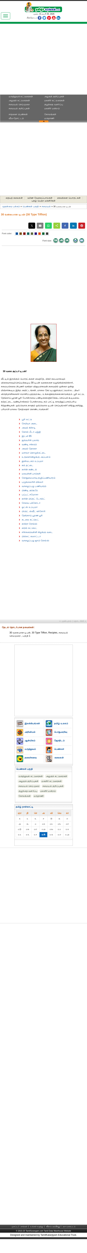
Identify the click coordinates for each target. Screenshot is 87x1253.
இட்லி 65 (27, 436)
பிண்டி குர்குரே (30, 490)
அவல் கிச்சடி (29, 427)
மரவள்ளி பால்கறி (31, 473)
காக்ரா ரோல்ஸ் (29, 524)
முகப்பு (15, 1226)
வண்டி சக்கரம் (29, 444)
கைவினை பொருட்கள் (69, 198)
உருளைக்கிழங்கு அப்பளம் (36, 457)
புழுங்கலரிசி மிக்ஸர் (32, 482)
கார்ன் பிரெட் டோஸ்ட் (33, 498)
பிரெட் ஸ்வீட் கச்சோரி (33, 511)
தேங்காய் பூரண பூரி (32, 515)
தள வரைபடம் (69, 1226)
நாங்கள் (24, 1226)
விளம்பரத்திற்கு (53, 1226)
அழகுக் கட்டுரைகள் (19, 100)
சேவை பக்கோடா (31, 503)
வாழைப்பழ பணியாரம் (34, 486)
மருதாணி (49, 118)
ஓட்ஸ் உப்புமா (29, 507)
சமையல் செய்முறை (19, 104)
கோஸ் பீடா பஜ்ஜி (31, 432)
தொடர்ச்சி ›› (79, 621)
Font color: (7, 233)
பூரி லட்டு (27, 419)
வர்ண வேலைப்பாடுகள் (39, 198)
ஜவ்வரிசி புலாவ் (30, 440)
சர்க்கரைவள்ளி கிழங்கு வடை (37, 532)
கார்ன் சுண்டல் (29, 469)
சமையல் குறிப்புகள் (19, 108)
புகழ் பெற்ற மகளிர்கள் (43, 200)
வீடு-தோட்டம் (16, 118)
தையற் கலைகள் (14, 198)
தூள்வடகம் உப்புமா (32, 461)
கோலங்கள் (50, 114)
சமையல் (46, 206)
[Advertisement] (43, 60)
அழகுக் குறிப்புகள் (54, 96)
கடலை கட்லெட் (30, 519)
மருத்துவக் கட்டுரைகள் (21, 96)
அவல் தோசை (29, 448)
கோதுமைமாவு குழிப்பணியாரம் (38, 478)
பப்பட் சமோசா (30, 494)
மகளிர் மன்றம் (52, 108)
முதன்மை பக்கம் (11, 206)
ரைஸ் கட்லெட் (29, 528)
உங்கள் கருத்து (36, 1226)
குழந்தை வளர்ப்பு (53, 104)
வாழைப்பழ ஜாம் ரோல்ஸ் (35, 540)
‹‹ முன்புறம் (65, 621)
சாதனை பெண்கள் (18, 114)
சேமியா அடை (29, 423)
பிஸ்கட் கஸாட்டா (31, 536)
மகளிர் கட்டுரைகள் (54, 100)
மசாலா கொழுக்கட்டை (34, 452)
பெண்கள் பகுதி (31, 206)
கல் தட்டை (27, 465)
